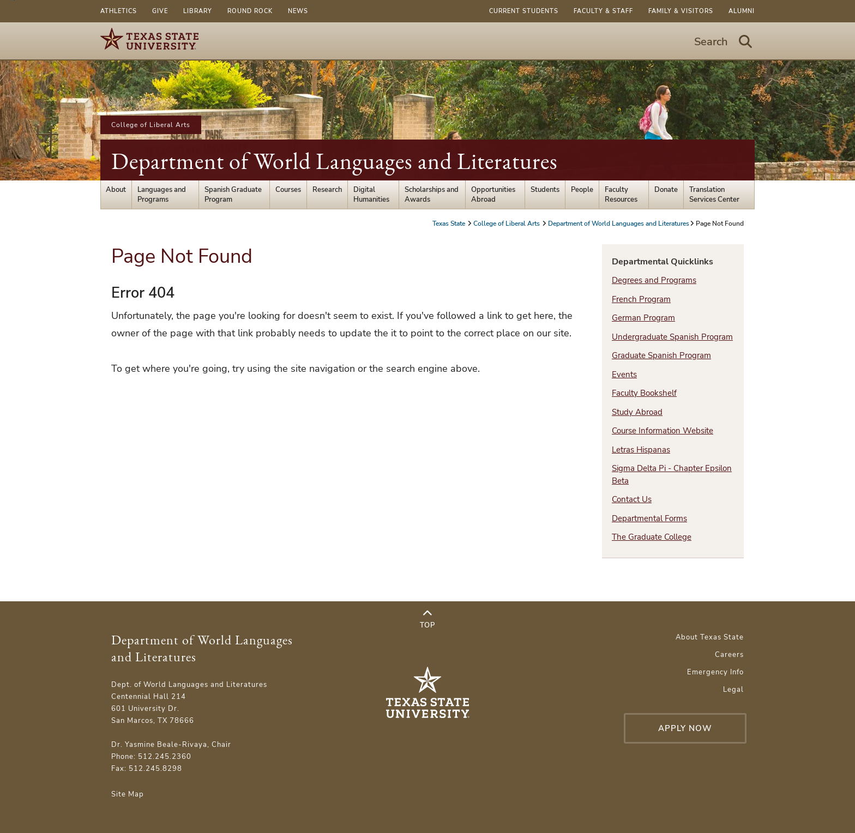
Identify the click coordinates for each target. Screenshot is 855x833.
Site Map (127, 794)
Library (197, 11)
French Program (641, 299)
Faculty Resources (621, 194)
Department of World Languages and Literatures (334, 161)
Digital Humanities (371, 194)
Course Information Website (662, 430)
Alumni (741, 11)
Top (427, 619)
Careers (729, 655)
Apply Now (685, 728)
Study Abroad (637, 412)
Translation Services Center (714, 194)
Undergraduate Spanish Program (672, 336)
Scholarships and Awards (432, 194)
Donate (666, 190)
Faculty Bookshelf (644, 393)
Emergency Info (715, 672)
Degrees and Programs (654, 280)
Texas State (449, 223)
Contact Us (632, 499)
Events (624, 374)
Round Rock (250, 11)
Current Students (523, 11)
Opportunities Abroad (493, 194)
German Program (643, 317)
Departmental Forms (649, 518)
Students (545, 190)
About (116, 190)
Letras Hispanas (641, 449)
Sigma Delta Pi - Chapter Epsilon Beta (672, 474)
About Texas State (710, 637)
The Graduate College (651, 537)
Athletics (118, 11)
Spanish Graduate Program (233, 194)
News (298, 11)
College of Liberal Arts (150, 124)
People (582, 190)
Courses (288, 190)
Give (160, 11)
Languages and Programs (161, 194)
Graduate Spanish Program (661, 355)
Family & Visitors (680, 11)
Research (327, 190)
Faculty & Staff (603, 11)
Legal (733, 690)
